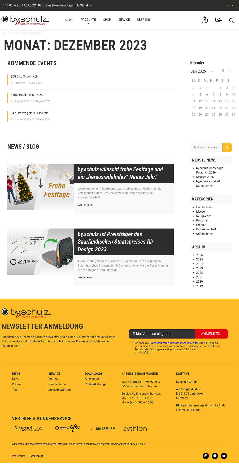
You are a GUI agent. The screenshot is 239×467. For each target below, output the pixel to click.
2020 (199, 281)
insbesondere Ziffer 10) (189, 342)
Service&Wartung (59, 390)
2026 (199, 255)
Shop (107, 21)
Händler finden (57, 384)
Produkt (201, 225)
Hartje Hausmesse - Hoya (27, 95)
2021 (199, 277)
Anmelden (210, 334)
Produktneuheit (206, 229)
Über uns (144, 21)
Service (124, 21)
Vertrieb (53, 378)
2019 (199, 286)
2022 (199, 272)
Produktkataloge (95, 384)
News (69, 20)
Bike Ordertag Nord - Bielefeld (30, 113)
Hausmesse (204, 207)
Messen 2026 (205, 177)
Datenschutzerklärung (162, 342)
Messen (201, 211)
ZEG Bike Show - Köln (25, 76)
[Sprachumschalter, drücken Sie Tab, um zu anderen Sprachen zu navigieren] (229, 5)
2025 (199, 259)
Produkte (88, 21)
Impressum (18, 455)
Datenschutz (36, 455)
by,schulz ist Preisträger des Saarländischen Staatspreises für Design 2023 (115, 242)
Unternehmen (205, 234)
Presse (16, 384)
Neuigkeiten (204, 216)
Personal (202, 220)
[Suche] (227, 147)
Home (4, 33)
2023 (199, 268)
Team (15, 390)
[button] (231, 20)
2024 (199, 264)
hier (143, 443)
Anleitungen (92, 378)
